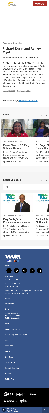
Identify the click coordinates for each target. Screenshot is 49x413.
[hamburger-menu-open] (4, 3)
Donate (40, 4)
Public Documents (12, 318)
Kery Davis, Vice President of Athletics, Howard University (15, 222)
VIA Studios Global (12, 316)
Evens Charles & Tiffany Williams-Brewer (16, 146)
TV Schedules (10, 362)
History (8, 374)
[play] (4, 409)
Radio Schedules (12, 368)
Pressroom (9, 304)
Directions (9, 357)
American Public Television (28, 101)
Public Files (9, 379)
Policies (8, 351)
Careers (8, 340)
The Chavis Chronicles (12, 43)
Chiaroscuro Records (13, 314)
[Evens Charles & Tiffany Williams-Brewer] (17, 128)
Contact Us (9, 298)
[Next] (46, 114)
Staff (7, 324)
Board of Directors (12, 329)
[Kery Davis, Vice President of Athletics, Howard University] (17, 202)
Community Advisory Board (16, 335)
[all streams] (45, 410)
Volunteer (9, 346)
